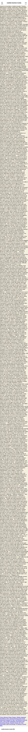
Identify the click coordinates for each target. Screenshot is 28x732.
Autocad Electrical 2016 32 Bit (17, 718)
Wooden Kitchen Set (15, 723)
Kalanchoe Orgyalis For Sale (7, 720)
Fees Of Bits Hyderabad (9, 721)
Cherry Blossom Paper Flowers (8, 717)
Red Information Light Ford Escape (11, 723)
